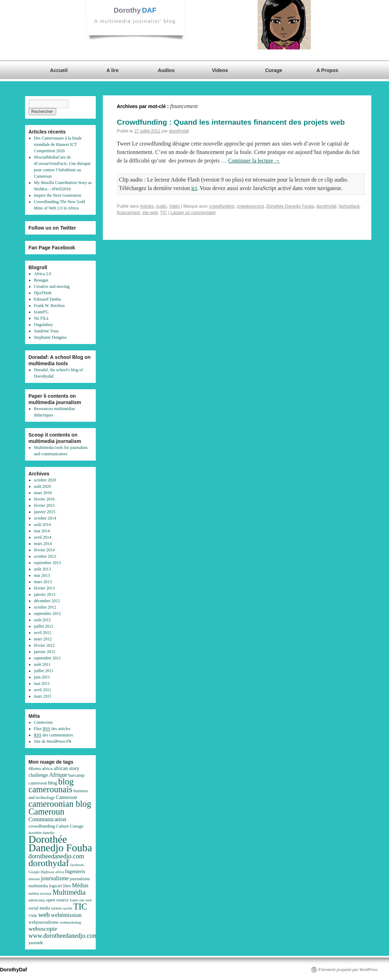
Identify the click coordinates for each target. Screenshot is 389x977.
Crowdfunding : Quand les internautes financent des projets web (231, 122)
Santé (74, 900)
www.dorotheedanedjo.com (63, 935)
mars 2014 (43, 543)
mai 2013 (42, 575)
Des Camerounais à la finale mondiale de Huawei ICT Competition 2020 (58, 144)
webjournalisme (44, 922)
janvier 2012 (44, 651)
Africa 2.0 (42, 273)
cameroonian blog (60, 804)
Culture (62, 826)
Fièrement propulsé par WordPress (347, 969)
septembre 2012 (47, 613)
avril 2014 (42, 537)
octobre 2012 (45, 607)
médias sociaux (40, 893)
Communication (47, 819)
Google (34, 872)
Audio (161, 206)
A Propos (327, 70)
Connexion (43, 722)
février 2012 (44, 645)
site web (150, 212)
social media (39, 908)
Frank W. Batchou (49, 305)
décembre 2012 (47, 600)
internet (34, 879)
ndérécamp (37, 900)
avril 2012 (42, 632)
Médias (80, 885)
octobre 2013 (45, 556)
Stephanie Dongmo (50, 337)
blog (52, 783)
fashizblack (349, 206)
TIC (163, 212)
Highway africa (52, 872)
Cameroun (47, 811)
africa (47, 768)
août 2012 (42, 619)
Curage (273, 70)
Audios (166, 70)
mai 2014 (42, 530)
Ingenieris (75, 871)
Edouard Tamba (47, 299)
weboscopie (43, 928)
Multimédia (69, 892)
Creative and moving (52, 286)
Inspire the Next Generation (57, 195)
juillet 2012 (43, 626)
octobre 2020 (45, 480)
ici (194, 188)
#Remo (35, 768)
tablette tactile (61, 908)
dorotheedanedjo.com (56, 856)
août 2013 (42, 569)
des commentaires (53, 735)
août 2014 (42, 524)
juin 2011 (42, 677)
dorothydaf (179, 131)
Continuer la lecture (254, 161)
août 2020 (42, 486)
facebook (77, 865)
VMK (33, 916)
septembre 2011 (47, 658)
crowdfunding (221, 206)
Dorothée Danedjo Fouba (290, 206)
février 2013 (44, 588)
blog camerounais (51, 785)
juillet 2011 (43, 670)
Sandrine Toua (46, 330)
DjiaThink (42, 292)
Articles (147, 206)
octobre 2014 (45, 518)
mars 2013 (43, 581)
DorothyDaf (13, 969)
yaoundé (36, 942)
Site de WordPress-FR (52, 741)
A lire (112, 70)
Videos (220, 70)
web (44, 914)
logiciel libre (60, 885)
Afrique (58, 774)
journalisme (55, 878)
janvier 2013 (44, 594)
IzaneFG (41, 311)
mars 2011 (43, 696)
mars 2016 (43, 492)
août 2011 (42, 664)
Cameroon (66, 797)
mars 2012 (43, 638)
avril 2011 (42, 689)
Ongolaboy (43, 324)
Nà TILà (41, 318)
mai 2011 (42, 683)
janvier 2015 (44, 511)
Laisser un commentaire (193, 212)
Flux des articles (52, 729)
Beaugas (41, 280)
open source (57, 899)
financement (128, 212)
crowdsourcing (250, 206)
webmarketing (70, 922)
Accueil (59, 70)
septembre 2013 (47, 562)
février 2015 (44, 505)
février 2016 (44, 499)
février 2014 (44, 549)
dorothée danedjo (42, 833)
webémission (66, 915)
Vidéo (174, 206)
